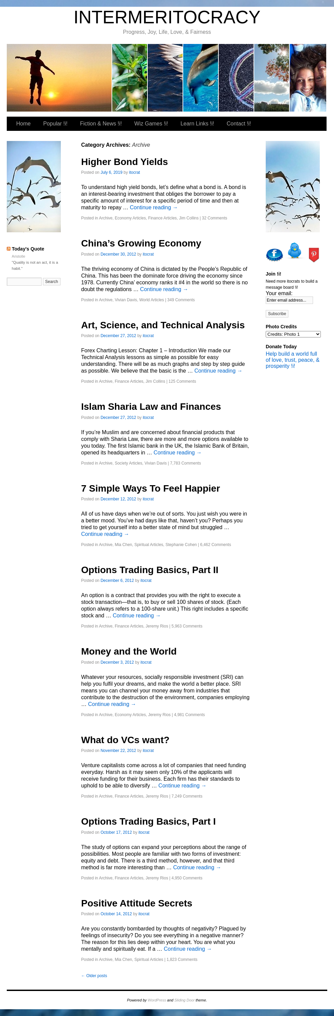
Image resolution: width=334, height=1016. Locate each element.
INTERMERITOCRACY (166, 17)
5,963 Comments (186, 626)
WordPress (157, 1000)
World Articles (151, 300)
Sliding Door (184, 1000)
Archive (106, 218)
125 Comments (182, 381)
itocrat (59, 78)
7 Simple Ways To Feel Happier (150, 488)
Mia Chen (123, 544)
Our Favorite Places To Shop (308, 78)
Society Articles (128, 463)
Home (23, 123)
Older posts (94, 975)
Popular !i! (130, 78)
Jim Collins (189, 218)
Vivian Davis (126, 300)
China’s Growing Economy (141, 243)
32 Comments (214, 218)
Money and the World (129, 651)
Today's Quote (28, 249)
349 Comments (181, 300)
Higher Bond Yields (124, 162)
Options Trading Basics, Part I (148, 821)
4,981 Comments (189, 714)
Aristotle (18, 256)
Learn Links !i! (236, 78)
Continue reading (154, 207)
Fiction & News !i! (165, 78)
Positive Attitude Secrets (136, 903)
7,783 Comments (185, 463)
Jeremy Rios (157, 626)
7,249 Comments (186, 796)
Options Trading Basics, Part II (149, 570)
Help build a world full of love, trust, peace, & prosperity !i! (292, 360)
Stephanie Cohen (181, 544)
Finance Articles (162, 218)
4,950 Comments (186, 878)
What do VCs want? (125, 740)
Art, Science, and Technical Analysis (163, 325)
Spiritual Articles (148, 544)
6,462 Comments (215, 544)
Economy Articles (130, 218)
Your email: (279, 293)
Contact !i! (272, 78)
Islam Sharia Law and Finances (151, 406)
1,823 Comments (182, 959)
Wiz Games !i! (201, 78)
